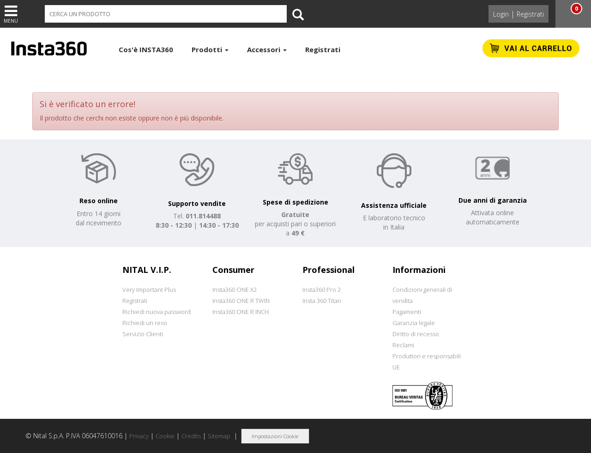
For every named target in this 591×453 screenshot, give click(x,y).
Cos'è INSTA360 (146, 49)
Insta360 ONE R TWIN (241, 300)
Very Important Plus (149, 289)
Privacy (139, 436)
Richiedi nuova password (156, 312)
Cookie (165, 436)
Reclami (403, 345)
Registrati (530, 14)
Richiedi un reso (144, 323)
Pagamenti (406, 312)
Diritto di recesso (415, 334)
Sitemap (219, 436)
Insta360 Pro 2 (321, 289)
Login (501, 14)
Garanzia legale (413, 323)
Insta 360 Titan (321, 300)
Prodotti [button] (210, 49)
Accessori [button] (267, 49)
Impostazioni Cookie (275, 436)
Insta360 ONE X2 (234, 289)
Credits (191, 436)
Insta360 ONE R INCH (240, 312)
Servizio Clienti (142, 334)
